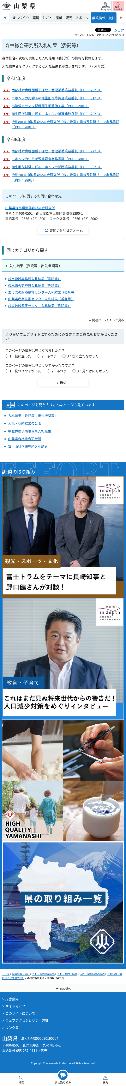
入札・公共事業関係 (43, 974)
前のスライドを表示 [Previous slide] (4, 17)
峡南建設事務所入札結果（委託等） (34, 278)
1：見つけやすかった (25, 370)
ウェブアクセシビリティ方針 (26, 1020)
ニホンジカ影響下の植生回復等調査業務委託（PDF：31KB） (57, 97)
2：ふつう (49, 355)
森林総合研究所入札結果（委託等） (34, 285)
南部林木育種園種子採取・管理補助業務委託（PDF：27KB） (57, 150)
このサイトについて (20, 1013)
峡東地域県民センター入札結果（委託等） (39, 305)
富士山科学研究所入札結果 (28, 446)
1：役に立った (20, 355)
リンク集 (12, 1027)
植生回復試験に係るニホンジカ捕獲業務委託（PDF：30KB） (57, 166)
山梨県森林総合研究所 (24, 438)
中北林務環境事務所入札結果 (29, 431)
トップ (6, 974)
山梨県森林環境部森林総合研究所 (30, 207)
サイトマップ (15, 1005)
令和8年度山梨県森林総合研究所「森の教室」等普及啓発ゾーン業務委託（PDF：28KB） (65, 124)
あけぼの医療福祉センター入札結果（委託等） (43, 292)
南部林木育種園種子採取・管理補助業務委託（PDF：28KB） (57, 89)
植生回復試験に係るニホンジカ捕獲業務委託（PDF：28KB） (57, 113)
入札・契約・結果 (67, 974)
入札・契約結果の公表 (24, 423)
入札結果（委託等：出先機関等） (35, 265)
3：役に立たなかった (83, 355)
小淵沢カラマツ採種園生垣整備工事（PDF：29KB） (50, 105)
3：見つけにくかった (93, 370)
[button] (106, 6)
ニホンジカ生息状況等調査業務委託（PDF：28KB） (50, 158)
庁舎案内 (12, 998)
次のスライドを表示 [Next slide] (121, 17)
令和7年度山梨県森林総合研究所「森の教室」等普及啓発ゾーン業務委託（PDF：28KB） (65, 177)
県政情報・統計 (21, 974)
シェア (119, 30)
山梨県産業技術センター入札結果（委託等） (41, 298)
